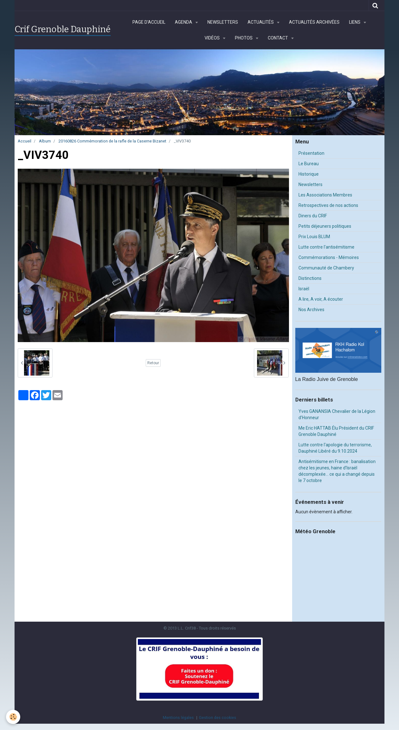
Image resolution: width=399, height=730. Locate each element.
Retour (153, 363)
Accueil (24, 141)
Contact (278, 37)
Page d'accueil (148, 22)
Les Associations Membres (325, 194)
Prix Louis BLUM (314, 236)
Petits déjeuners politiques (324, 226)
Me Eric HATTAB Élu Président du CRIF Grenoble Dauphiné (336, 431)
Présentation (311, 153)
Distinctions (310, 278)
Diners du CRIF (312, 215)
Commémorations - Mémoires (328, 257)
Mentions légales (178, 717)
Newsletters (222, 22)
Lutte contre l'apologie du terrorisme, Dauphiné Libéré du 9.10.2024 (335, 448)
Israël (303, 288)
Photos (244, 37)
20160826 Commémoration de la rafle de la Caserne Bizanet (112, 141)
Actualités (261, 22)
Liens (355, 22)
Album (45, 141)
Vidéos (213, 37)
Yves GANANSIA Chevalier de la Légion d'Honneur (336, 414)
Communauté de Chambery (326, 267)
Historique (308, 174)
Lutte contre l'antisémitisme (326, 247)
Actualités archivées (314, 22)
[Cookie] (13, 717)
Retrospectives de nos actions (328, 205)
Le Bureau (308, 163)
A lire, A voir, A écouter (320, 299)
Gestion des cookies (217, 717)
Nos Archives (311, 309)
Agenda (184, 22)
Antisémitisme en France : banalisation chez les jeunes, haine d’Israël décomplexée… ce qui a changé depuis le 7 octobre (337, 471)
